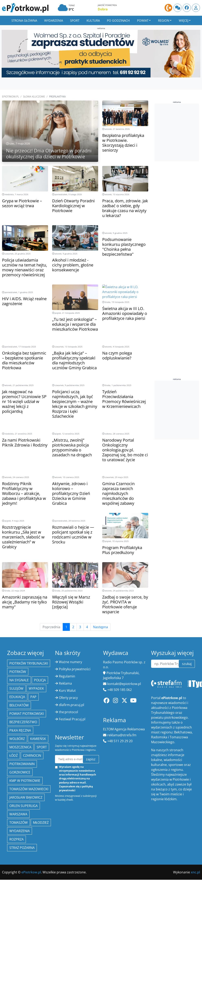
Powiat (142, 20)
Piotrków (17, 671)
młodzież (41, 822)
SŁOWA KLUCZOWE (34, 96)
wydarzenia (19, 831)
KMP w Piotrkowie (24, 780)
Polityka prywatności (74, 669)
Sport (74, 20)
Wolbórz (17, 738)
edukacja (17, 697)
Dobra (103, 9)
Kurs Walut (67, 690)
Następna (100, 627)
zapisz (91, 759)
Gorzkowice (19, 772)
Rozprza (16, 839)
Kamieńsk (38, 738)
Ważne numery (70, 662)
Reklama (65, 683)
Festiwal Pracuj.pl (72, 719)
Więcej (183, 20)
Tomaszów (18, 822)
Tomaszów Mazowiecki (28, 789)
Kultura (93, 20)
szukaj (187, 663)
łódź (13, 755)
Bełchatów (19, 705)
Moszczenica (20, 747)
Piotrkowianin (22, 764)
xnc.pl (195, 872)
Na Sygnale (19, 680)
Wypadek (36, 688)
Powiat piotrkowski (26, 713)
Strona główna (24, 20)
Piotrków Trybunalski (28, 663)
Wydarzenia (53, 20)
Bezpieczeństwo (23, 722)
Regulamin (67, 676)
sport (42, 747)
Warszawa (18, 814)
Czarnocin (32, 755)
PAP (33, 697)
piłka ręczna (20, 730)
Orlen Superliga (23, 806)
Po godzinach (118, 20)
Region (163, 20)
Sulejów (16, 688)
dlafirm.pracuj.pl (71, 705)
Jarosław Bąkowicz (25, 797)
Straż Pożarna (22, 847)
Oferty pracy (68, 697)
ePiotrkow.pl (10, 96)
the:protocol (68, 712)
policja (40, 680)
